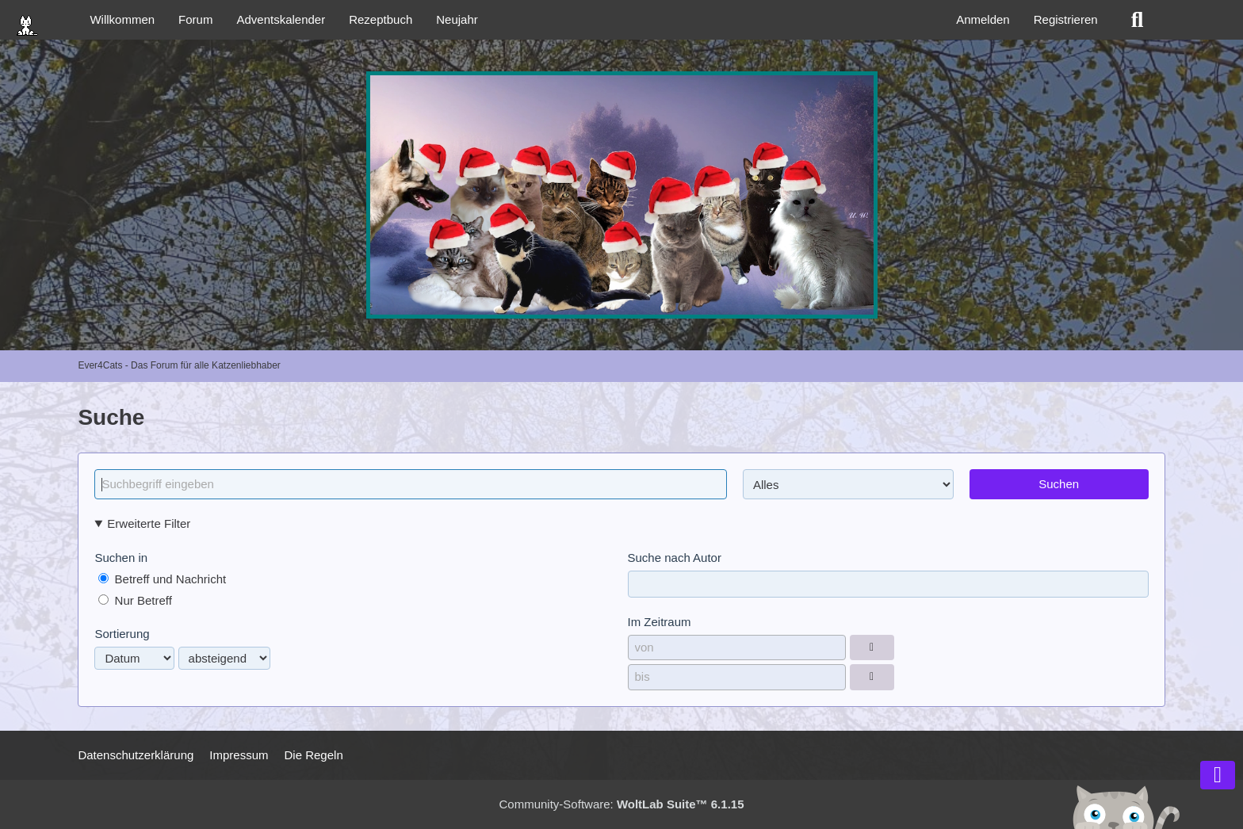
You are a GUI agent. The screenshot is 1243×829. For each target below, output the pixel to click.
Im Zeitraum (659, 621)
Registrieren (1066, 19)
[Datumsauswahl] (872, 647)
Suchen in (120, 557)
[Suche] (1137, 20)
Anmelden (983, 19)
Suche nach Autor (674, 557)
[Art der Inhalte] (848, 484)
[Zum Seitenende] (1217, 775)
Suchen (1058, 484)
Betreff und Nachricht (162, 579)
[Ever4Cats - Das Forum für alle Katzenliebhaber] (621, 195)
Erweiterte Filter (148, 523)
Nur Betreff (134, 600)
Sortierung (121, 633)
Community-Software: (621, 804)
